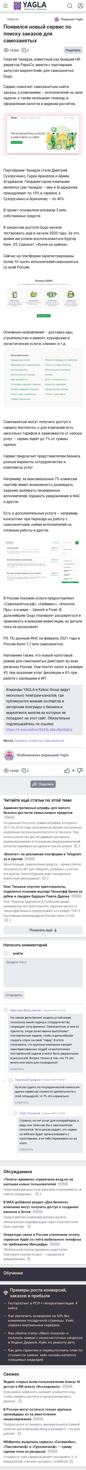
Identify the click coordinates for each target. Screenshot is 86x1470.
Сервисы (21, 740)
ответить (17, 1069)
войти (18, 953)
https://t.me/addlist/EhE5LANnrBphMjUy (39, 730)
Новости (13, 19)
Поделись (73, 50)
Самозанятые (53, 740)
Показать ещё (43, 930)
